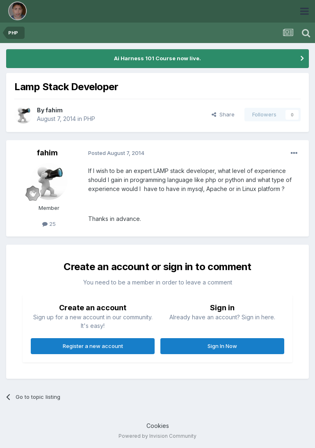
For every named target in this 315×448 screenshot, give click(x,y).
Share (223, 114)
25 (49, 224)
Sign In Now (222, 346)
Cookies (157, 425)
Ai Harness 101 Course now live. (157, 58)
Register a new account (93, 346)
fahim (54, 110)
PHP (89, 118)
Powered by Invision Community (157, 436)
